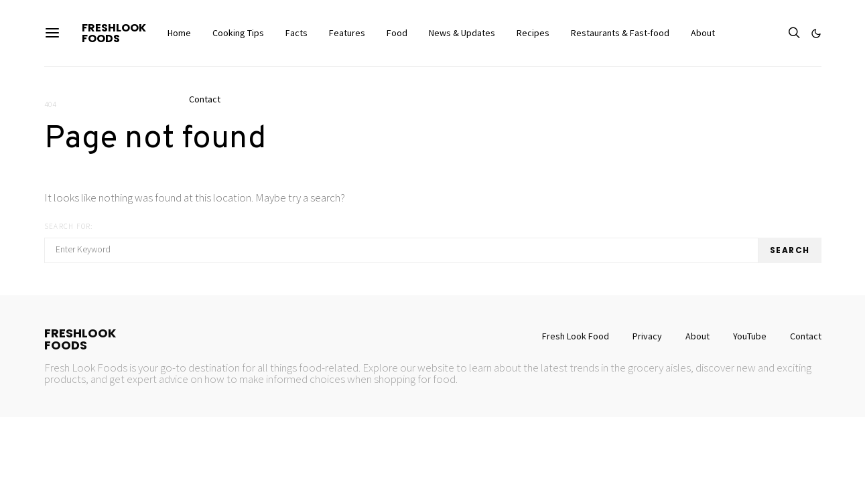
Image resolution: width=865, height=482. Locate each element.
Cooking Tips (238, 33)
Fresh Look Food (575, 336)
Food (397, 33)
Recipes (533, 33)
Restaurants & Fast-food (620, 33)
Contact (204, 99)
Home (179, 33)
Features (347, 33)
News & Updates (462, 33)
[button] (816, 33)
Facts (296, 33)
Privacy (647, 336)
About (703, 33)
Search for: (68, 226)
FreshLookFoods (114, 33)
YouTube (750, 336)
